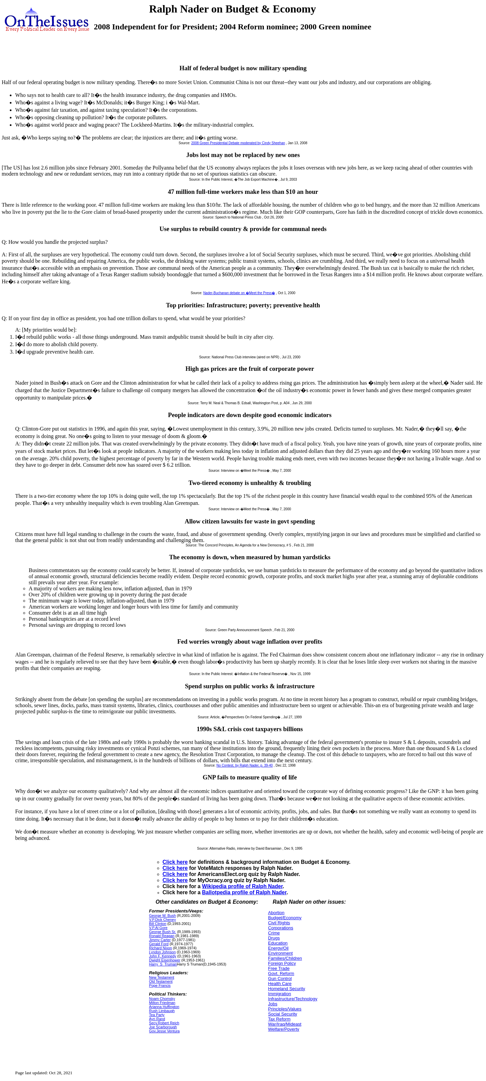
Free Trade (279, 968)
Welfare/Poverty (283, 1029)
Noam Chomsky (162, 999)
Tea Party (157, 1015)
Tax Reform (279, 1019)
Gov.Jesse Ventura (164, 1031)
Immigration (279, 993)
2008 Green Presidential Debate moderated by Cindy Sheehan (238, 143)
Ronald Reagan (161, 936)
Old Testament (161, 981)
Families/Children (285, 958)
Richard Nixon (160, 948)
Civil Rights (279, 922)
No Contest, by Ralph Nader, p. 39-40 (244, 765)
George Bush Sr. (162, 932)
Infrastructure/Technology (292, 998)
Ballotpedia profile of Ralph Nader (244, 892)
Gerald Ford (159, 944)
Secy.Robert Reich (164, 1023)
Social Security (282, 1013)
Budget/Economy (284, 917)
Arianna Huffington (164, 1007)
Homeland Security (286, 988)
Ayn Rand (157, 1019)
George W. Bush (162, 915)
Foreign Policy (282, 963)
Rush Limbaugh (162, 1011)
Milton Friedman (162, 1003)
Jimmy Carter (160, 940)
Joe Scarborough (163, 1027)
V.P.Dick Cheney (162, 920)
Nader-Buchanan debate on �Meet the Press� (239, 293)
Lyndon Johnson (162, 952)
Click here (175, 862)
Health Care (279, 983)
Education (278, 943)
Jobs (272, 1003)
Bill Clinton (157, 924)
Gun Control (280, 978)
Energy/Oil (278, 948)
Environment (280, 953)
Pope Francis (160, 985)
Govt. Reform (281, 973)
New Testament (161, 977)
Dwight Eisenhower (165, 960)
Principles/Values (284, 1008)
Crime (274, 932)
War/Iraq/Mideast (284, 1024)
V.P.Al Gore (158, 928)
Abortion (276, 912)
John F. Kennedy (163, 956)
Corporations (280, 927)
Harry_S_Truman (163, 964)
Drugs (274, 938)
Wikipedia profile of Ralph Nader (242, 886)
